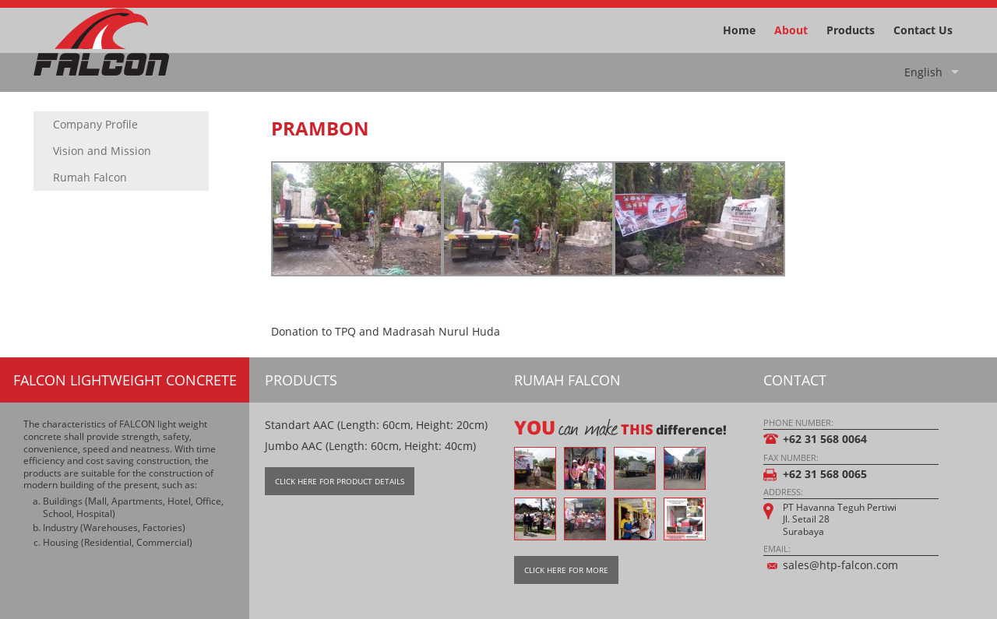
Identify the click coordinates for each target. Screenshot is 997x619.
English (923, 72)
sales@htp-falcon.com (840, 564)
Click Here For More (566, 569)
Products (850, 30)
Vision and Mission (102, 150)
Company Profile (95, 124)
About (791, 30)
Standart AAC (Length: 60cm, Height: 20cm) (376, 424)
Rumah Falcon (90, 177)
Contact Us (923, 30)
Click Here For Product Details (339, 481)
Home (739, 30)
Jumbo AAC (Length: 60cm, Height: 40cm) (370, 445)
